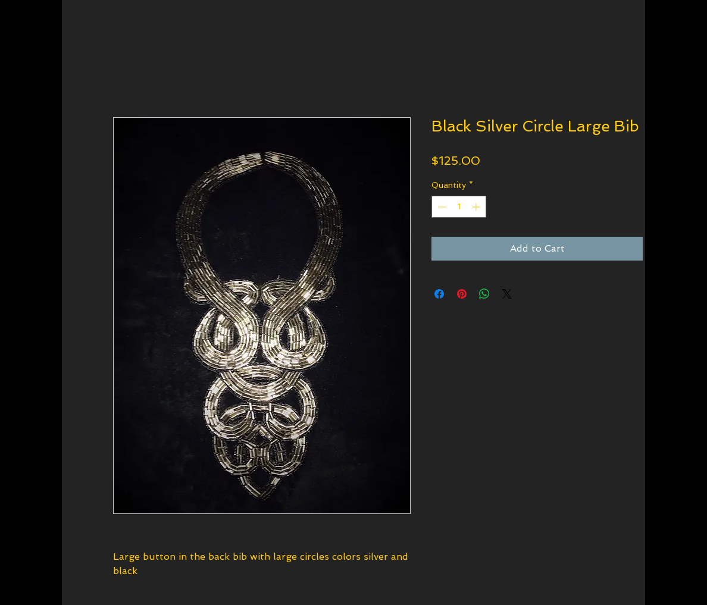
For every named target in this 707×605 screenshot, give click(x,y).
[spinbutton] (459, 206)
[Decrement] (440, 206)
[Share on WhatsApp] (484, 294)
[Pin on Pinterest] (462, 294)
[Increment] (477, 206)
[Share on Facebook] (439, 294)
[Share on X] (507, 294)
